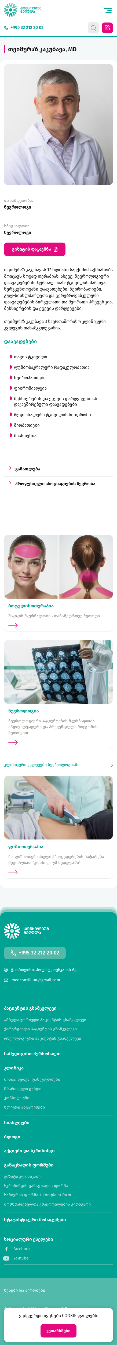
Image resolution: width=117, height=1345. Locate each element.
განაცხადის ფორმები (29, 1165)
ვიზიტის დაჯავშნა (34, 249)
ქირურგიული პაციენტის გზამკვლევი (40, 1029)
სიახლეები (17, 1122)
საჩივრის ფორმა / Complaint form (37, 1195)
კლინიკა (14, 1068)
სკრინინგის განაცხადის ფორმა (36, 1186)
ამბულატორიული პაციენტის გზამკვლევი (45, 1020)
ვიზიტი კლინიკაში (22, 1177)
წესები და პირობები (24, 1290)
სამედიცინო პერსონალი (32, 1054)
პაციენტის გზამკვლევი (30, 1008)
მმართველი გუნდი (22, 1089)
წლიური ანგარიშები (24, 1107)
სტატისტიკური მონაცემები (35, 1219)
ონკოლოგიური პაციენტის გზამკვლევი (42, 1038)
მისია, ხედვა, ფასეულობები (32, 1080)
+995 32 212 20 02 (39, 953)
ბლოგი (12, 1137)
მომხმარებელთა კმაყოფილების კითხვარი (47, 1204)
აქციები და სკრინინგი (29, 1151)
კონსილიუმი (16, 1098)
